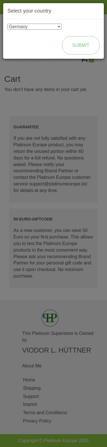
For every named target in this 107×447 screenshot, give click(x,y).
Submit (80, 45)
